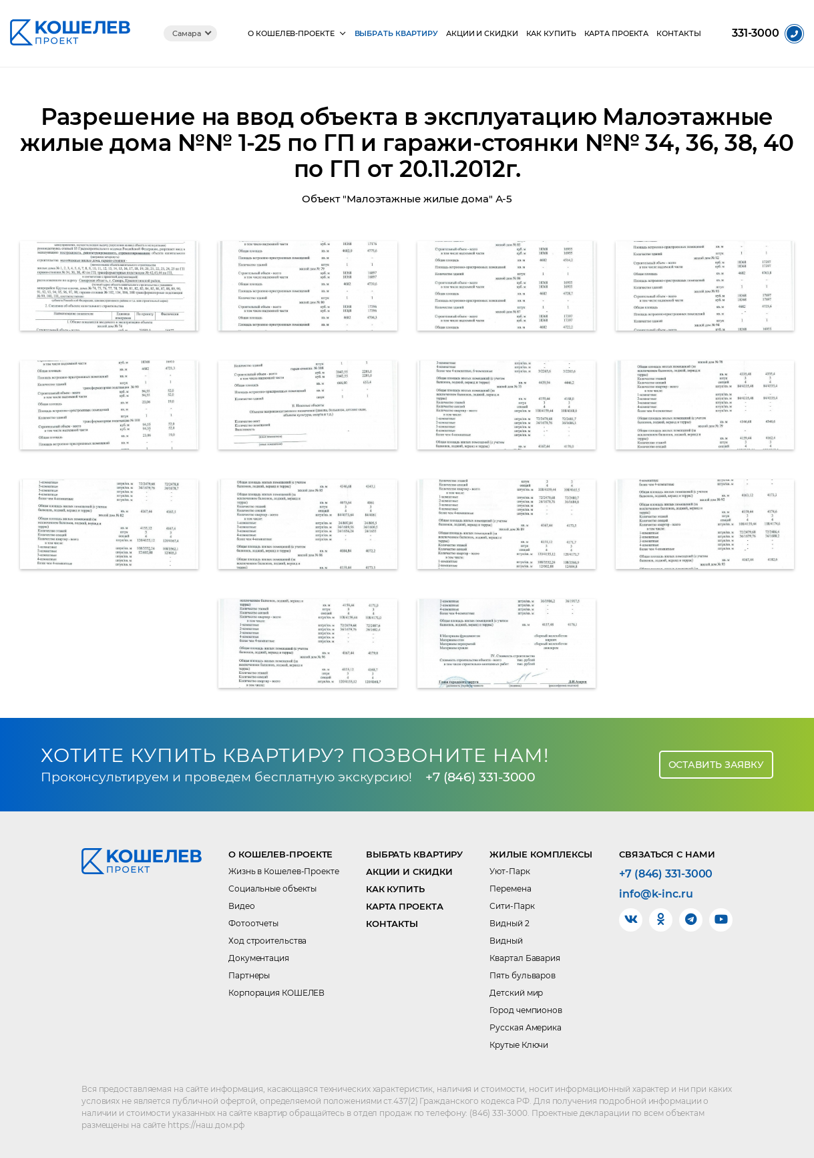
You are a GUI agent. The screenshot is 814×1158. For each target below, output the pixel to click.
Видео (241, 906)
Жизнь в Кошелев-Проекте (283, 871)
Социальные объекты (272, 889)
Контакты (678, 33)
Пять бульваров (522, 975)
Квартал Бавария (524, 958)
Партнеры (249, 975)
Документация (258, 958)
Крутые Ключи (518, 1045)
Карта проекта (616, 33)
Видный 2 (509, 923)
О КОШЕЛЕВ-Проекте (291, 33)
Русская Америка (525, 1027)
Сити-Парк (511, 906)
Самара (186, 33)
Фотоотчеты (253, 923)
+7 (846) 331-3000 (480, 777)
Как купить (551, 33)
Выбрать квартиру (396, 33)
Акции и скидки (482, 33)
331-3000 (755, 33)
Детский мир (516, 993)
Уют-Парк (509, 871)
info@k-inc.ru (656, 894)
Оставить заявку (716, 765)
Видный (505, 941)
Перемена (510, 889)
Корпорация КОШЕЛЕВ (276, 993)
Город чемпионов (525, 1010)
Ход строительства (267, 941)
